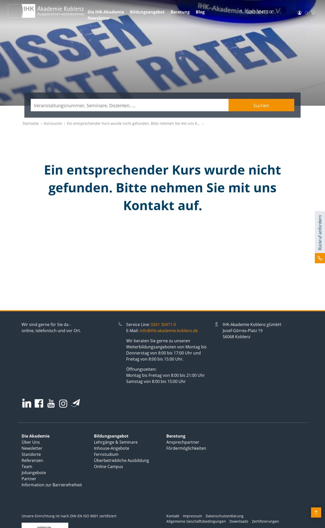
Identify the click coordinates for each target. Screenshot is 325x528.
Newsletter (99, 18)
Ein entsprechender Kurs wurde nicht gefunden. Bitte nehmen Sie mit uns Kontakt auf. (141, 123)
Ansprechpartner (182, 442)
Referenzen (32, 460)
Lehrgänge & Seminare (116, 442)
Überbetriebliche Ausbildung (121, 460)
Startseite (31, 123)
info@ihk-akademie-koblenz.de (169, 330)
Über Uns (31, 442)
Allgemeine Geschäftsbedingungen (196, 521)
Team (27, 466)
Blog (200, 12)
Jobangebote (34, 472)
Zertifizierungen (265, 521)
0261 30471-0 (163, 324)
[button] (320, 237)
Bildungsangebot (147, 12)
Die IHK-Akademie (106, 12)
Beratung (180, 12)
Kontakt (172, 516)
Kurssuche (53, 123)
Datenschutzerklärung (224, 516)
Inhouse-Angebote (111, 448)
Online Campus (108, 466)
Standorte (31, 454)
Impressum (192, 516)
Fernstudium (106, 454)
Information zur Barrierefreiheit (52, 485)
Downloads (239, 521)
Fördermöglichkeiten (186, 448)
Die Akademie (36, 436)
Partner (29, 479)
